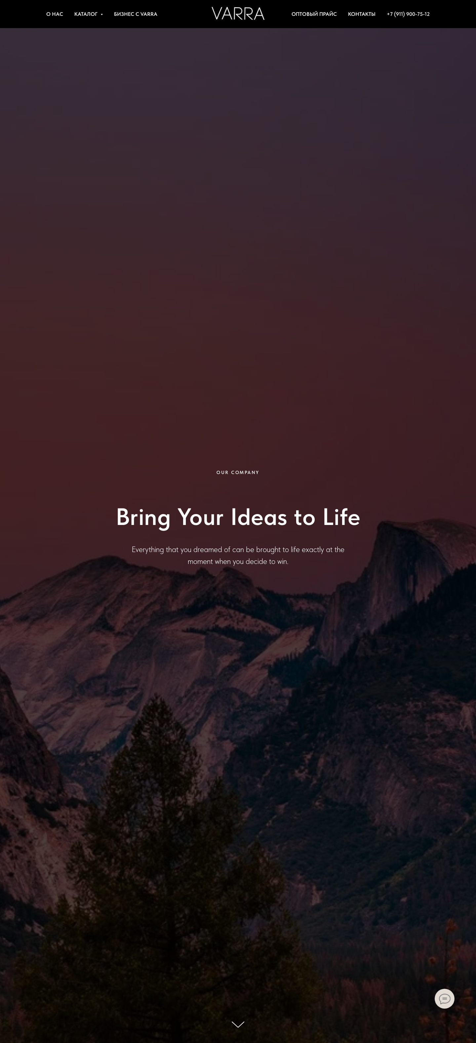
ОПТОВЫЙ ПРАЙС (314, 14)
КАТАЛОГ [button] (86, 14)
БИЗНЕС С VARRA (135, 14)
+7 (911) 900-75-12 (408, 14)
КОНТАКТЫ (362, 14)
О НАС (54, 14)
